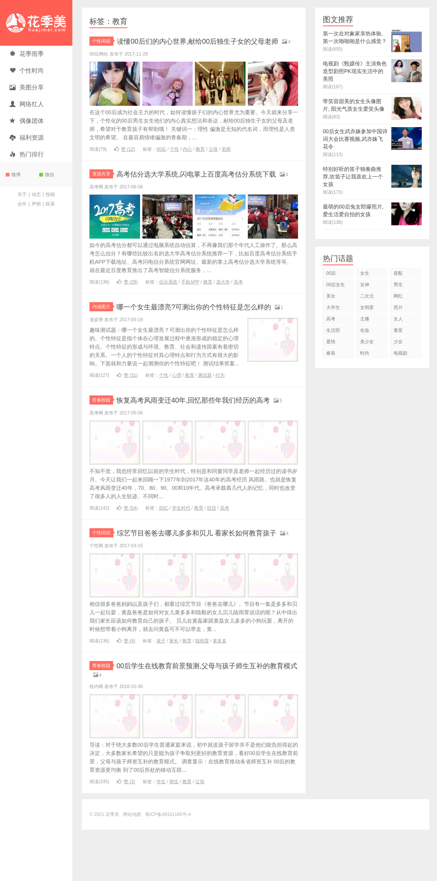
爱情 (330, 341)
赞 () (124, 159)
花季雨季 (27, 54)
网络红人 (27, 104)
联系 (50, 204)
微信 (46, 174)
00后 (161, 159)
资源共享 (102, 183)
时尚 (364, 353)
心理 (176, 405)
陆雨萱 (202, 690)
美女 (330, 296)
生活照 (333, 330)
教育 (200, 159)
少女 (398, 341)
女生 (364, 273)
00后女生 (335, 284)
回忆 (163, 547)
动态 (36, 194)
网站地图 (132, 865)
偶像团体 (27, 121)
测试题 (205, 405)
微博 (13, 174)
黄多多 (219, 690)
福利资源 (27, 137)
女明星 (367, 307)
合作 (22, 204)
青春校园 (102, 429)
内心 (187, 159)
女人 (398, 319)
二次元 (367, 296)
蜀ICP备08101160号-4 (168, 865)
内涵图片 (102, 326)
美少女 (367, 341)
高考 (238, 301)
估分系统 (168, 301)
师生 (174, 833)
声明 (36, 204)
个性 (174, 159)
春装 (330, 353)
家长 (174, 690)
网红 (398, 296)
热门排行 (27, 154)
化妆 (364, 330)
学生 (161, 833)
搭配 (398, 273)
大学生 (333, 307)
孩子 (161, 690)
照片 (398, 307)
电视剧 (400, 353)
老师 (226, 159)
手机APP (190, 301)
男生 (398, 284)
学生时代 (181, 547)
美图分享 (27, 87)
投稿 (50, 194)
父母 (213, 159)
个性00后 (102, 41)
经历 (211, 547)
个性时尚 (27, 70)
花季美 (36, 23)
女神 (364, 284)
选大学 (223, 301)
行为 (220, 405)
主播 (364, 319)
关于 (22, 194)
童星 (398, 330)
